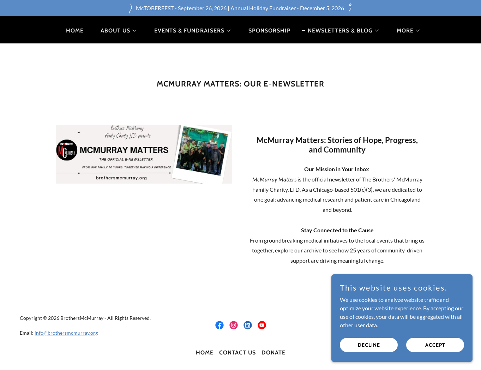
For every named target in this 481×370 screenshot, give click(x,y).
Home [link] (75, 30)
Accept (435, 349)
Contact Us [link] (237, 352)
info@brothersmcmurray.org (66, 333)
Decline (369, 349)
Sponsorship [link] (269, 30)
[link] (219, 325)
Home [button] (205, 352)
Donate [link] (273, 352)
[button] (116, 30)
